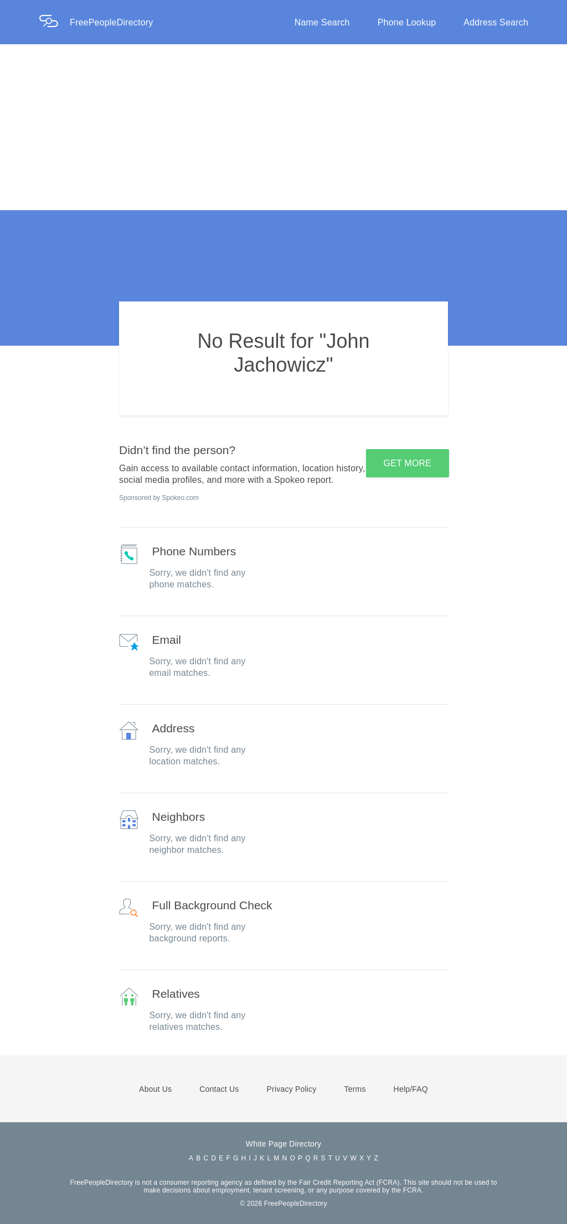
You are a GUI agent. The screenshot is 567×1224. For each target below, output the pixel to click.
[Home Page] (54, 22)
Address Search (495, 22)
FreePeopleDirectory (111, 22)
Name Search (322, 22)
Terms (354, 1089)
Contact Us (219, 1089)
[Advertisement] (283, 127)
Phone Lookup (407, 22)
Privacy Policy (292, 1089)
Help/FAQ (411, 1089)
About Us (155, 1089)
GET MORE (408, 463)
